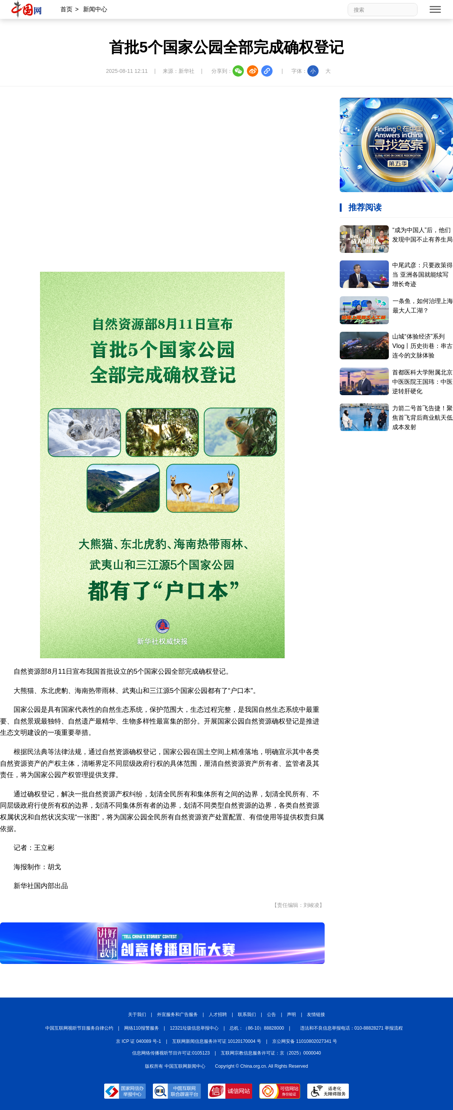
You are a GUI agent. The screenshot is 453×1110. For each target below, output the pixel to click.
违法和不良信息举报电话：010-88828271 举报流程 (351, 1028)
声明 (291, 1014)
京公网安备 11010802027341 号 (304, 1041)
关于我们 (137, 1014)
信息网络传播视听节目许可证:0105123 (171, 1053)
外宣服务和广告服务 (177, 1014)
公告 (271, 1014)
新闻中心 (95, 9)
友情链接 (316, 1014)
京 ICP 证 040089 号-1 (138, 1041)
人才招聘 (218, 1014)
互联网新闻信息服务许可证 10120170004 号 (216, 1041)
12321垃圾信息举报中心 (194, 1028)
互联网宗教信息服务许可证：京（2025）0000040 (271, 1053)
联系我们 (247, 1014)
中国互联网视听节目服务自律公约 (79, 1028)
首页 (66, 9)
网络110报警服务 (141, 1028)
